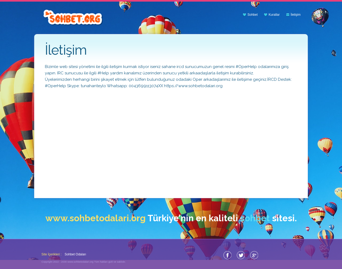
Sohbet (252, 15)
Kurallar (274, 15)
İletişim (296, 15)
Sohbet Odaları (75, 254)
